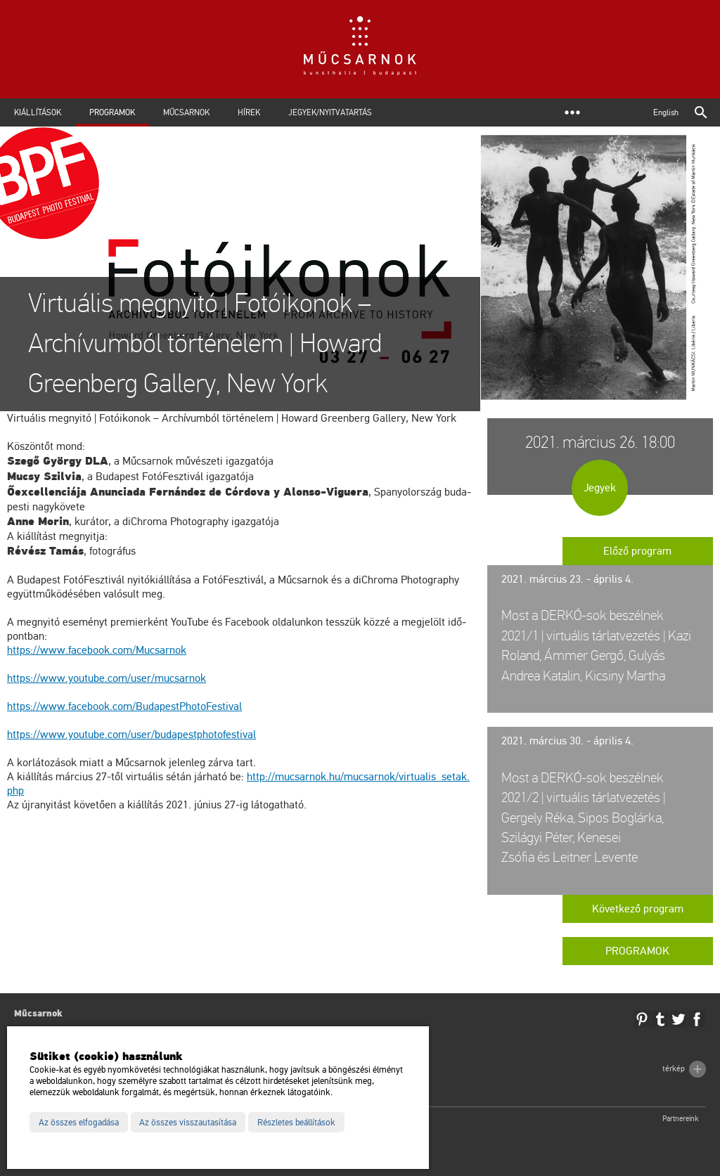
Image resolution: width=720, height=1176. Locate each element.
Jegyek (600, 488)
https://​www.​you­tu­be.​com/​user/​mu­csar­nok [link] (106, 678)
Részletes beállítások (296, 1122)
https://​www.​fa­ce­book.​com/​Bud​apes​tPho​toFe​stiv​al (124, 706)
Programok (112, 112)
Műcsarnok (186, 112)
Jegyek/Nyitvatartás (330, 112)
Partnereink (680, 1118)
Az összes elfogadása (79, 1122)
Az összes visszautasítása (187, 1122)
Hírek (249, 112)
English (666, 112)
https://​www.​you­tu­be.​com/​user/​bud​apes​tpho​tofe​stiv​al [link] (131, 735)
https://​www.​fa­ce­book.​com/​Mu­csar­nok (96, 650)
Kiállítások (37, 112)
